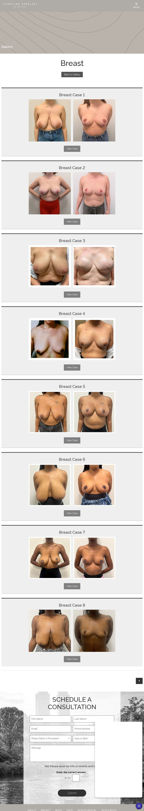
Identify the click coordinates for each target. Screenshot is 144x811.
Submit (72, 793)
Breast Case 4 (72, 313)
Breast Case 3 (72, 240)
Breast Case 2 (72, 167)
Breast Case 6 (72, 459)
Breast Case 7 (72, 532)
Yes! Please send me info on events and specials (74, 766)
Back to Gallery (72, 74)
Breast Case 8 (72, 605)
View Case (72, 148)
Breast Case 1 (72, 94)
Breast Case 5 (72, 386)
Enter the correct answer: (72, 772)
